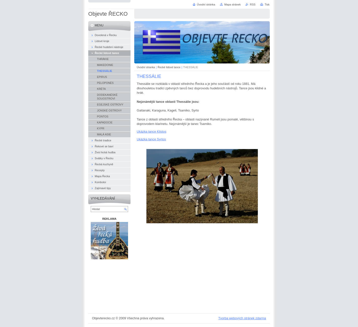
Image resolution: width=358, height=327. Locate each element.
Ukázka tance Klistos (151, 131)
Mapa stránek (232, 4)
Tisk (267, 4)
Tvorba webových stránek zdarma (242, 318)
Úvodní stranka (146, 67)
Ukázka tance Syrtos (151, 139)
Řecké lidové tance (169, 67)
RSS (252, 4)
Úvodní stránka (206, 4)
